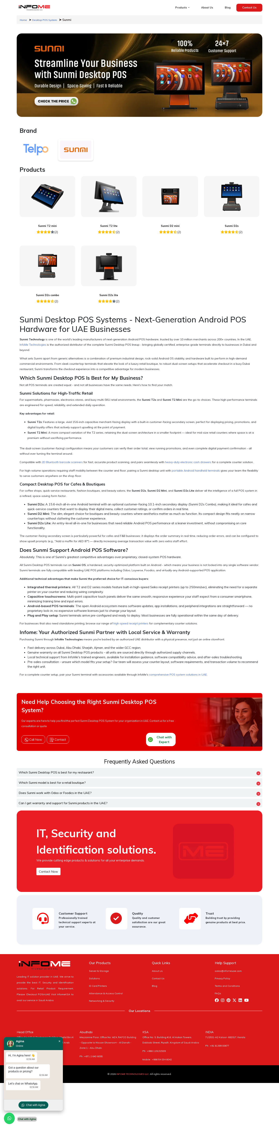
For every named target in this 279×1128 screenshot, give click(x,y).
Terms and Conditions (227, 985)
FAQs (218, 993)
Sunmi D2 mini (170, 225)
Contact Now (48, 871)
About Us (207, 7)
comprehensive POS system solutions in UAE (178, 674)
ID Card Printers (98, 985)
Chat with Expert (160, 739)
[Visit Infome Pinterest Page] (229, 1000)
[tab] (35, 150)
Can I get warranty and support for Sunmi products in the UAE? (63, 803)
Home (23, 19)
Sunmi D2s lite (108, 295)
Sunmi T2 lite (108, 225)
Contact (58, 740)
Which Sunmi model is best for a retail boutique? (52, 783)
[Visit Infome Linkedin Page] (241, 1000)
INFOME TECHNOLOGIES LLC (132, 1074)
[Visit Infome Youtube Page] (247, 1000)
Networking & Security (101, 1000)
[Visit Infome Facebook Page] (218, 1000)
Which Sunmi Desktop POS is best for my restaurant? (56, 772)
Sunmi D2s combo (47, 295)
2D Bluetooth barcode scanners (62, 462)
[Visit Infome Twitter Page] (235, 1000)
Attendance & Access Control (106, 993)
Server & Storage (99, 970)
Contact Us (249, 7)
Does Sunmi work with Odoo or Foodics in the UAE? (55, 793)
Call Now (33, 740)
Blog (227, 7)
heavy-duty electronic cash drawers (188, 462)
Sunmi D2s (232, 225)
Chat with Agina (33, 1105)
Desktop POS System (44, 19)
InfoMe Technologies (33, 344)
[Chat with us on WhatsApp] (9, 1118)
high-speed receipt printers (130, 623)
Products (181, 7)
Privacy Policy (222, 978)
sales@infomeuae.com (228, 970)
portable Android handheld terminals (196, 470)
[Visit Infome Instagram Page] (224, 1000)
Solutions (94, 978)
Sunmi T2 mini (47, 225)
